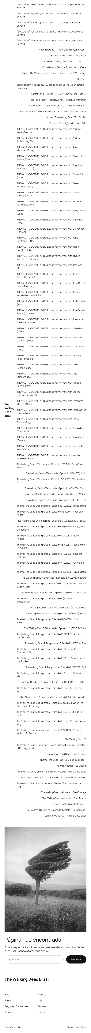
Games (81, 79)
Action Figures (46, 49)
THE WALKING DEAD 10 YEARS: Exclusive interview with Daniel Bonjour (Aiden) (48, 185)
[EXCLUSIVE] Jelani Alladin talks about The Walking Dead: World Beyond (49, 42)
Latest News (37, 93)
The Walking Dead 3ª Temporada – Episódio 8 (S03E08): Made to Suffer (49, 713)
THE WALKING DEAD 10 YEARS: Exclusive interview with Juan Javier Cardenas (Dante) (50, 321)
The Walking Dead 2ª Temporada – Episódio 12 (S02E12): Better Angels (48, 537)
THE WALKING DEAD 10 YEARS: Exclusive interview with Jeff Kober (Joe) (50, 266)
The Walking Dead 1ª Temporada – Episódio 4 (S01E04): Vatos (55, 488)
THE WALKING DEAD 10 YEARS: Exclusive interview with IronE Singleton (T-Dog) (47, 239)
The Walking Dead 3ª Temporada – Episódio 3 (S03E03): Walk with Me (50, 674)
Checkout (81, 61)
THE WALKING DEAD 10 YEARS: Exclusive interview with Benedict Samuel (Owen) (49, 158)
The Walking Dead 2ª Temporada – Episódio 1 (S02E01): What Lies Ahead (50, 513)
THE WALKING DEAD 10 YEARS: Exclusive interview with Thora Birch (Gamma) (51, 438)
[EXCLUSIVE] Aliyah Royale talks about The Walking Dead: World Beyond (49, 15)
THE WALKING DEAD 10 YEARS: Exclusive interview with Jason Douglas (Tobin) (48, 248)
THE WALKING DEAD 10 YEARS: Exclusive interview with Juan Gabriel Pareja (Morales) (51, 312)
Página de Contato (54, 105)
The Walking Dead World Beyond (68, 804)
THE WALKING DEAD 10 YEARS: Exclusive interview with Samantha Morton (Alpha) (50, 402)
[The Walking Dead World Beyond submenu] (85, 804)
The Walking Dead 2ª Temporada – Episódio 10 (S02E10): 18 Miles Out (51, 520)
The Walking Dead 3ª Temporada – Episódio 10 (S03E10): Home (54, 613)
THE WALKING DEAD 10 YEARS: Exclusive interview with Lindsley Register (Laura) (49, 357)
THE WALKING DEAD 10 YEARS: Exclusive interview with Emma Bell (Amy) (50, 221)
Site (82, 111)
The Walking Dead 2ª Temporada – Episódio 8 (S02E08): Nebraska (53, 592)
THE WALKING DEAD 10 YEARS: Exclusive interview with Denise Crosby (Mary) (48, 194)
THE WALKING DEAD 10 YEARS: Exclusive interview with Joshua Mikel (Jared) (51, 302)
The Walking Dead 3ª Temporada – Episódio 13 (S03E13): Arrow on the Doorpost (50, 636)
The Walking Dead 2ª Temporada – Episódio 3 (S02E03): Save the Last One (49, 555)
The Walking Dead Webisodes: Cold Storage (63, 792)
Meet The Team (38, 99)
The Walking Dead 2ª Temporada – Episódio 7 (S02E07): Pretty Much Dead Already (51, 585)
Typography (80, 809)
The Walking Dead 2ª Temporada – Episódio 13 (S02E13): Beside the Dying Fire (51, 546)
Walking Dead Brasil (76, 815)
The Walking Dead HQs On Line (70, 765)
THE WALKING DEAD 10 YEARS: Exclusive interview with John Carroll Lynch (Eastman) (51, 284)
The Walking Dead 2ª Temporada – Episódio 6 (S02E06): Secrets (53, 577)
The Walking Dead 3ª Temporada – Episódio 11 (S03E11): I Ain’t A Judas (48, 621)
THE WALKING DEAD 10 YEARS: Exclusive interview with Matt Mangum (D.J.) (47, 375)
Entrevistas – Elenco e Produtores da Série (64, 67)
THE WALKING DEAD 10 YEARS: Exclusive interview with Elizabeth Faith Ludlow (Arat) (49, 203)
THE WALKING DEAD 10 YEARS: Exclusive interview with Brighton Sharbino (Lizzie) (49, 167)
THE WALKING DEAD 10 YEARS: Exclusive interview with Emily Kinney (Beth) (51, 212)
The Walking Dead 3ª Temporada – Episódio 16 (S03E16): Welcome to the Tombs (51, 659)
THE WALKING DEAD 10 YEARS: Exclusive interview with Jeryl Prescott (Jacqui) (47, 275)
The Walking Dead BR (75, 739)
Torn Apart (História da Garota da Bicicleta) (49, 809)
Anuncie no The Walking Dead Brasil (68, 55)
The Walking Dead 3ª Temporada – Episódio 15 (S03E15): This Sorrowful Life (47, 650)
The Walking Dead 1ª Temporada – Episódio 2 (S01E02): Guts (56, 473)
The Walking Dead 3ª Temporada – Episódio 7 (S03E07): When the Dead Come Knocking (50, 704)
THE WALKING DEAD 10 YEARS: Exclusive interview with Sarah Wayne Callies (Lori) (51, 411)
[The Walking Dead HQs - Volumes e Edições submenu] (85, 760)
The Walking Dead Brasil (9, 410)
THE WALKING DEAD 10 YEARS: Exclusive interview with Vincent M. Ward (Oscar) (50, 448)
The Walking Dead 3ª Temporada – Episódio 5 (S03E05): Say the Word (49, 689)
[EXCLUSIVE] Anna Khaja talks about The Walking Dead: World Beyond (48, 24)
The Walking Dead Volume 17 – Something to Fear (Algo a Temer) (53, 777)
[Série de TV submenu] (77, 111)
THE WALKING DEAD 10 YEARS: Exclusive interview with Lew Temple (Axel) (51, 348)
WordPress (81, 1027)
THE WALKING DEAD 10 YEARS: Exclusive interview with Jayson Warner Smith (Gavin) (48, 257)
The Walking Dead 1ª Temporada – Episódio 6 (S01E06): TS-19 (55, 499)
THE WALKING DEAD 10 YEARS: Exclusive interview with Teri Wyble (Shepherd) (50, 429)
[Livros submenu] (54, 94)
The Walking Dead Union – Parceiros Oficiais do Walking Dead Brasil (52, 771)
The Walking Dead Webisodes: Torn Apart (63, 798)
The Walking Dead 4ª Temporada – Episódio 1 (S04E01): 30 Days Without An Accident (49, 731)
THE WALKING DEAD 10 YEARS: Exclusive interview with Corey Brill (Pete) (50, 176)
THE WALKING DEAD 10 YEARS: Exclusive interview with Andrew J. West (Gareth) (50, 130)
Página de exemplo (76, 105)
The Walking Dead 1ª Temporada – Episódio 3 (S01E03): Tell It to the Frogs (51, 481)
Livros (50, 93)
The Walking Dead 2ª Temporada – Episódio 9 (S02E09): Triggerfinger (45, 600)
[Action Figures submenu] (55, 49)
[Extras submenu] (66, 73)
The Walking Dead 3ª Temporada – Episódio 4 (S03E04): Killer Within (51, 682)
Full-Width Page (78, 73)
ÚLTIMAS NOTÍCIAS (54, 815)
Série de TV (70, 111)
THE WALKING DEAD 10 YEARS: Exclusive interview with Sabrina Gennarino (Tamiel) (49, 393)
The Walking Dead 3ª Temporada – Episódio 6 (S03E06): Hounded (53, 697)
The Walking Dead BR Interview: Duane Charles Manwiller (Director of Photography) (51, 746)
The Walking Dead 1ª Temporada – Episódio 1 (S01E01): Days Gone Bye (50, 466)
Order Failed (35, 105)
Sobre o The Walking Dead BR (61, 117)
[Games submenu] (85, 79)
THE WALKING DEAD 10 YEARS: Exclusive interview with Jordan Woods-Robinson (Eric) (48, 293)
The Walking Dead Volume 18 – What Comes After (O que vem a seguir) (49, 785)
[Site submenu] (85, 111)
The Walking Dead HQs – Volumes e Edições (62, 759)
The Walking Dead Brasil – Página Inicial (66, 754)
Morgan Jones (56, 99)
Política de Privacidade (49, 111)
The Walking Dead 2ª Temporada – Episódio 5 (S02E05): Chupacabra (51, 571)
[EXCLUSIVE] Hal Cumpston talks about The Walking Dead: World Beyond (50, 33)
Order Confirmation (76, 99)
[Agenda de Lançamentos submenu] (85, 49)
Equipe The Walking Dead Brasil (38, 73)
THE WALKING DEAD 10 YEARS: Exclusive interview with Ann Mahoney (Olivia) (47, 148)
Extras (62, 73)
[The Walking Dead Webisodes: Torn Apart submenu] (85, 798)
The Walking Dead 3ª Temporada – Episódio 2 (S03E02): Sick (56, 667)
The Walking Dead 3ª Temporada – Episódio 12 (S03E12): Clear (55, 628)
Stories (82, 117)
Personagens (26, 111)
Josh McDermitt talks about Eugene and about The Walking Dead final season (50, 86)
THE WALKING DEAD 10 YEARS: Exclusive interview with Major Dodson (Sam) (47, 366)
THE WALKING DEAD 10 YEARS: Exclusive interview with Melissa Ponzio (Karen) (49, 384)
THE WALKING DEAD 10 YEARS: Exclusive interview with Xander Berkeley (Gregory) (48, 457)
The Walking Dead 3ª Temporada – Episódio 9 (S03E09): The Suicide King (51, 722)
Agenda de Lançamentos (72, 49)
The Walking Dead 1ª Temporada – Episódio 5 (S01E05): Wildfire (54, 494)
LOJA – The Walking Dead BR (72, 93)
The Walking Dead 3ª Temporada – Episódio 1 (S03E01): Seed (55, 607)
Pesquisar (76, 959)
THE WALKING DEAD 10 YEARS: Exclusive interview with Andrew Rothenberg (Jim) (49, 139)
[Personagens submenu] (34, 111)
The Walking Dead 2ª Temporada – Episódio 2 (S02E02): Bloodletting (51, 505)
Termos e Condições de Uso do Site (67, 123)
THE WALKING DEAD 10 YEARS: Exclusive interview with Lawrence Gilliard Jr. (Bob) (50, 339)
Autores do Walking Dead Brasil (58, 61)
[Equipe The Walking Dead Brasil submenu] (55, 73)
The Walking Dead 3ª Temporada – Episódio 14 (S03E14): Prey (55, 643)
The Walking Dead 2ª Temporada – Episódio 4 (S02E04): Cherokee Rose (50, 564)
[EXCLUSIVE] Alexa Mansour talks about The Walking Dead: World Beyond (50, 6)
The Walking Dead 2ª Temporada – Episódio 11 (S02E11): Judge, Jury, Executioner (51, 528)
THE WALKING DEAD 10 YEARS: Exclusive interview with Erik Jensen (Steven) (51, 230)
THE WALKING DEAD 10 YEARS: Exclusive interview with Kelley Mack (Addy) (51, 330)
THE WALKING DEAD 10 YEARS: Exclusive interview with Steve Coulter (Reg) (48, 420)
